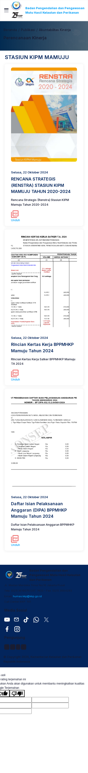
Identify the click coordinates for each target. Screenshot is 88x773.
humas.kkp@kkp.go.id (27, 596)
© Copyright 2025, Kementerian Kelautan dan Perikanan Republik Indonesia (42, 659)
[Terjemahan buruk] (17, 693)
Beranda (10, 30)
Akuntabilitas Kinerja (55, 30)
